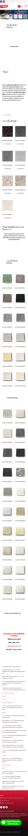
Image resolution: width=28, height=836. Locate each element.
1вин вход (4, 696)
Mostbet (4, 681)
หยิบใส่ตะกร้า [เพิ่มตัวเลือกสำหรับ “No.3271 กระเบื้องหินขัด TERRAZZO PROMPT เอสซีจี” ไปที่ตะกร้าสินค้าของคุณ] (8, 218)
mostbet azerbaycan (15, 669)
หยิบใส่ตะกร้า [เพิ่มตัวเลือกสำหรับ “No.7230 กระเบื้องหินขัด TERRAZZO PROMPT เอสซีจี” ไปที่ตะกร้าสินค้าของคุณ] (21, 168)
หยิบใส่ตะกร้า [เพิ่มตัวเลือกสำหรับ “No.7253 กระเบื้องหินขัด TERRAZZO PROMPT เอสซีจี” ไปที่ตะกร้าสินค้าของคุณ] (8, 168)
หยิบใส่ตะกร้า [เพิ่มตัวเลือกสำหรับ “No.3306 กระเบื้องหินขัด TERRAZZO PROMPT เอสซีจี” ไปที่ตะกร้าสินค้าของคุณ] (21, 193)
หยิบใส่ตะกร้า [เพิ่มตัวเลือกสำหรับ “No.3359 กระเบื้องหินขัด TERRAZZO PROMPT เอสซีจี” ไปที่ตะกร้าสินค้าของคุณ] (8, 193)
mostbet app (5, 705)
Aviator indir (19, 676)
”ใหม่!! (5, 71)
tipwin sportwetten (6, 765)
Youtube (6, 807)
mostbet (4, 730)
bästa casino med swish (7, 702)
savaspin (4, 712)
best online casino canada (8, 693)
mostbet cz (4, 750)
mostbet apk (5, 735)
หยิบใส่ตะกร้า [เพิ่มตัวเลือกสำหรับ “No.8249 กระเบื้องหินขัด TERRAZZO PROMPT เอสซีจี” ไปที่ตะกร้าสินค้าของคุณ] (8, 144)
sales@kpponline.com (14, 646)
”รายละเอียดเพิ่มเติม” (7, 115)
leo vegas (4, 755)
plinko (3, 768)
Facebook (1, 807)
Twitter (4, 807)
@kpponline (17, 649)
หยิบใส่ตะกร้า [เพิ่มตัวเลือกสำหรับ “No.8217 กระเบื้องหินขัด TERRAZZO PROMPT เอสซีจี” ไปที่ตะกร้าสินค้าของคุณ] (21, 144)
